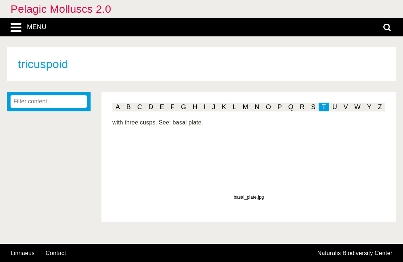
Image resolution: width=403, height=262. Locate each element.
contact (55, 253)
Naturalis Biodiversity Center (355, 253)
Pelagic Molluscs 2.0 (61, 9)
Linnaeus (23, 253)
